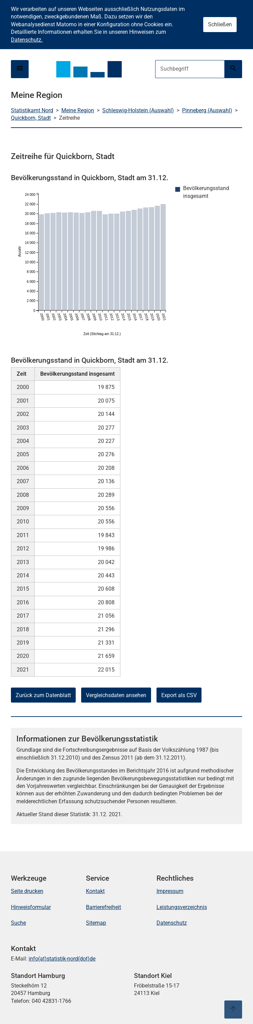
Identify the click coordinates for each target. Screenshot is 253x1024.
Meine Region (77, 110)
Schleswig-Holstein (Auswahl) (138, 110)
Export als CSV (179, 695)
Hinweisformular (31, 907)
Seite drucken (27, 891)
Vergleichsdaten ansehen (116, 695)
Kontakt (95, 891)
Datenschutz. (27, 40)
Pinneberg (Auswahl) (207, 110)
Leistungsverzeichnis (182, 907)
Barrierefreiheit (103, 907)
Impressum (170, 891)
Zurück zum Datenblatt (43, 695)
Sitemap (96, 923)
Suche (18, 923)
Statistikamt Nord (32, 110)
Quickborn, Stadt (31, 118)
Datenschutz (172, 923)
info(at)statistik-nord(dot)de (62, 958)
